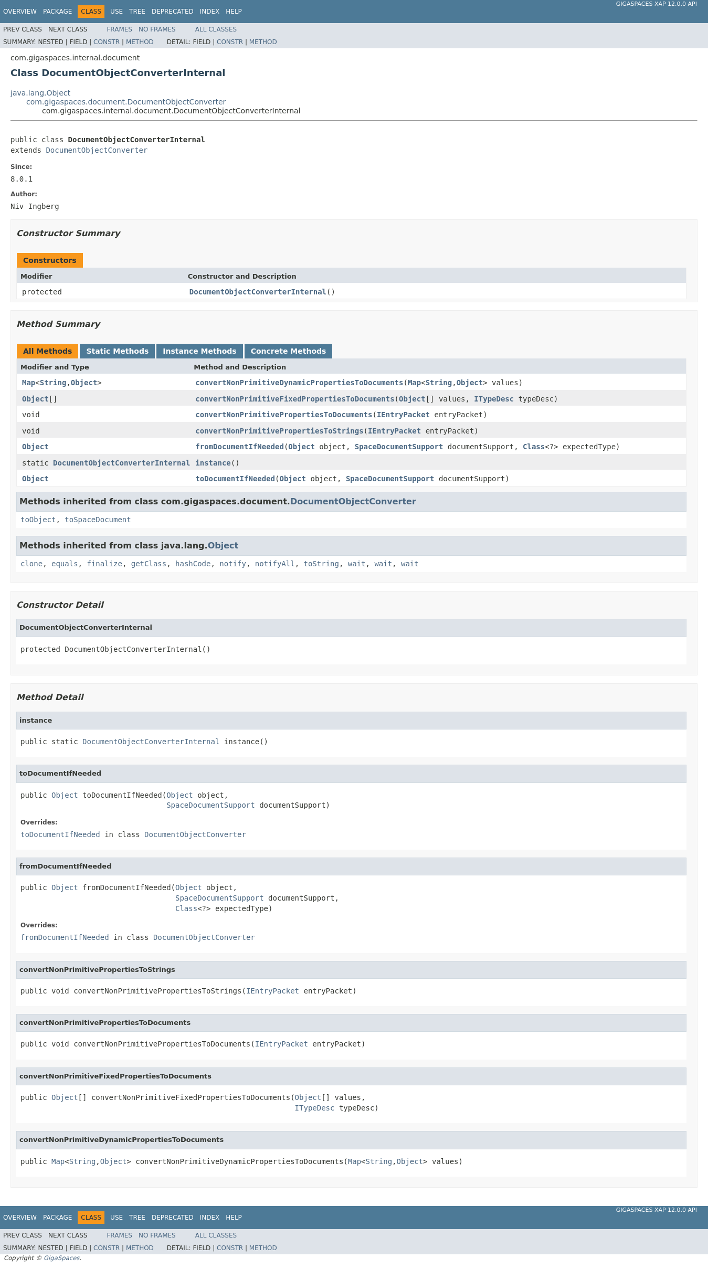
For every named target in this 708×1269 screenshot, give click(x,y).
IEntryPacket (403, 414)
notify (232, 563)
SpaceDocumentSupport (399, 446)
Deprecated (173, 11)
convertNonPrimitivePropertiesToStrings (279, 431)
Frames (119, 29)
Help (234, 11)
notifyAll (275, 563)
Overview (20, 11)
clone (31, 563)
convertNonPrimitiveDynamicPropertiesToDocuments (299, 382)
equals (64, 563)
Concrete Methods (288, 351)
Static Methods (117, 351)
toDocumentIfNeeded (235, 478)
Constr (106, 42)
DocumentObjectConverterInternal (257, 292)
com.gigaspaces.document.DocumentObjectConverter (126, 102)
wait (357, 563)
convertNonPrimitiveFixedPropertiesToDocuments (294, 399)
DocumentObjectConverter (96, 150)
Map (28, 382)
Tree (137, 11)
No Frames (157, 29)
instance (212, 463)
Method (140, 42)
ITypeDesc (494, 399)
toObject (38, 519)
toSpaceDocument (98, 519)
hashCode (192, 563)
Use (116, 11)
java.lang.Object (40, 93)
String (53, 382)
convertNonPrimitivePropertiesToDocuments (283, 414)
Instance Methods (199, 351)
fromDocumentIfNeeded (239, 446)
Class (534, 446)
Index (210, 11)
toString (321, 563)
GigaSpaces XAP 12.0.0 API (656, 4)
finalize (104, 563)
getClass (148, 563)
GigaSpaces (61, 1258)
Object (84, 382)
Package (57, 11)
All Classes (216, 29)
